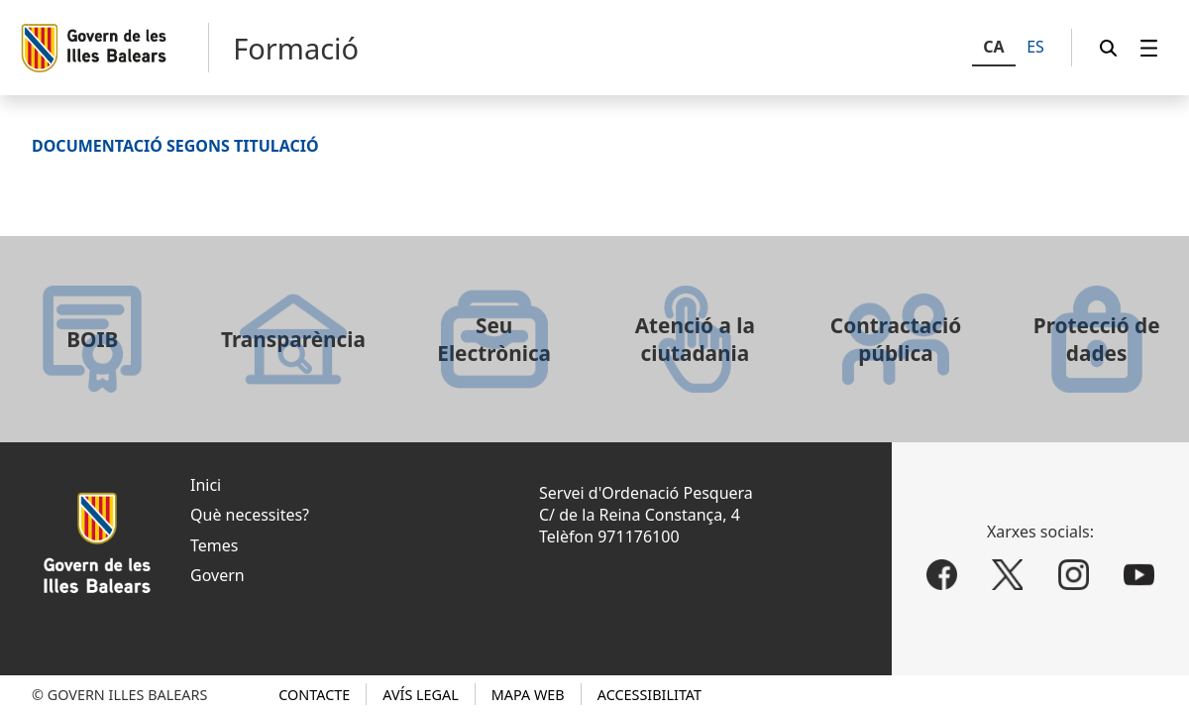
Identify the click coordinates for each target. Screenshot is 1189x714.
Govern (217, 575)
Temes (214, 545)
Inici (205, 485)
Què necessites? (249, 515)
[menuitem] (1149, 48)
